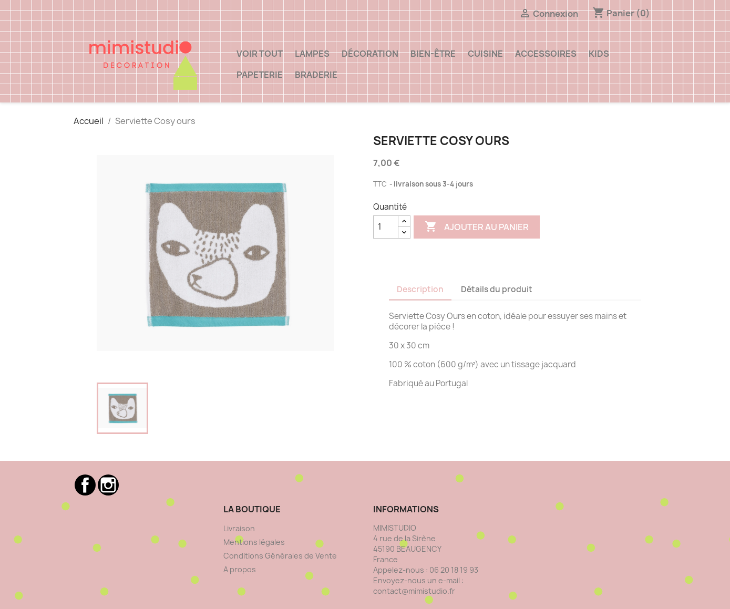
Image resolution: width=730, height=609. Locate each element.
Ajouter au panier (477, 227)
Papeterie (260, 74)
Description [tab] (420, 289)
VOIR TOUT (260, 53)
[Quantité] (385, 227)
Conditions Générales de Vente (280, 556)
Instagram (108, 485)
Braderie (316, 74)
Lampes (312, 53)
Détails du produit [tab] (496, 289)
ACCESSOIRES (546, 53)
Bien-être (433, 53)
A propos (239, 569)
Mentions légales (254, 542)
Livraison (239, 528)
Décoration (370, 53)
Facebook (85, 485)
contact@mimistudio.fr (414, 591)
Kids (599, 53)
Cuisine (485, 53)
